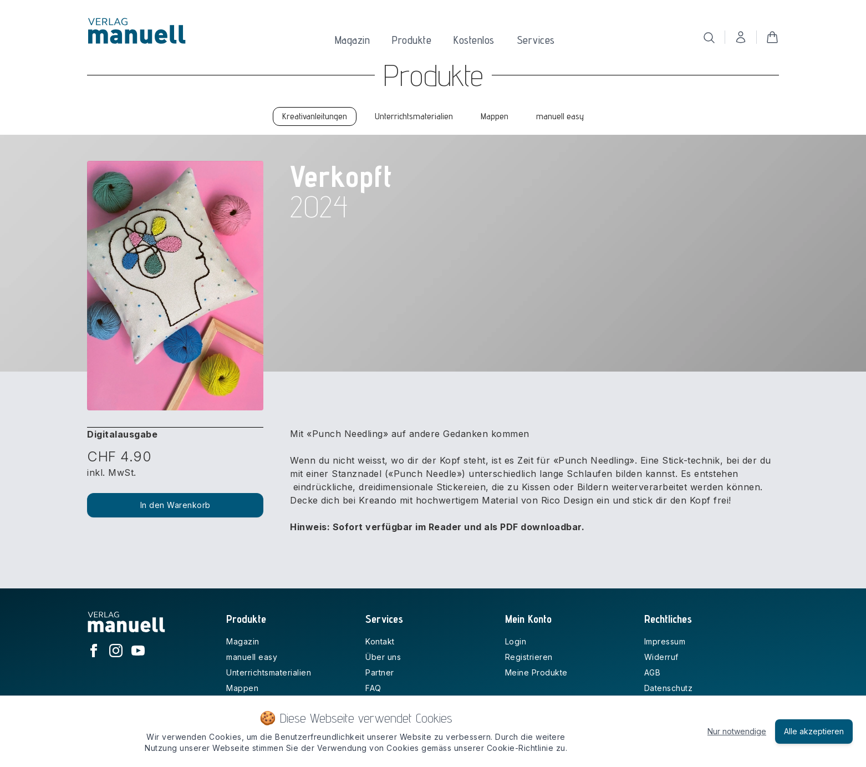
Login (516, 641)
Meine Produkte (536, 672)
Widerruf (661, 657)
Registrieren (529, 657)
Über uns (383, 657)
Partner (379, 672)
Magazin (352, 40)
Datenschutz (668, 688)
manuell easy (251, 657)
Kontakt (380, 641)
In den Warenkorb (175, 505)
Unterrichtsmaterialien (268, 672)
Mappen (242, 688)
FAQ (373, 688)
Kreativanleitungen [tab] (314, 116)
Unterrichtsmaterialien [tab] (414, 116)
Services (536, 40)
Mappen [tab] (494, 116)
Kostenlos (474, 40)
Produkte (411, 40)
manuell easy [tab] (560, 116)
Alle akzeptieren (814, 731)
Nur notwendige (736, 731)
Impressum (665, 641)
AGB (652, 672)
